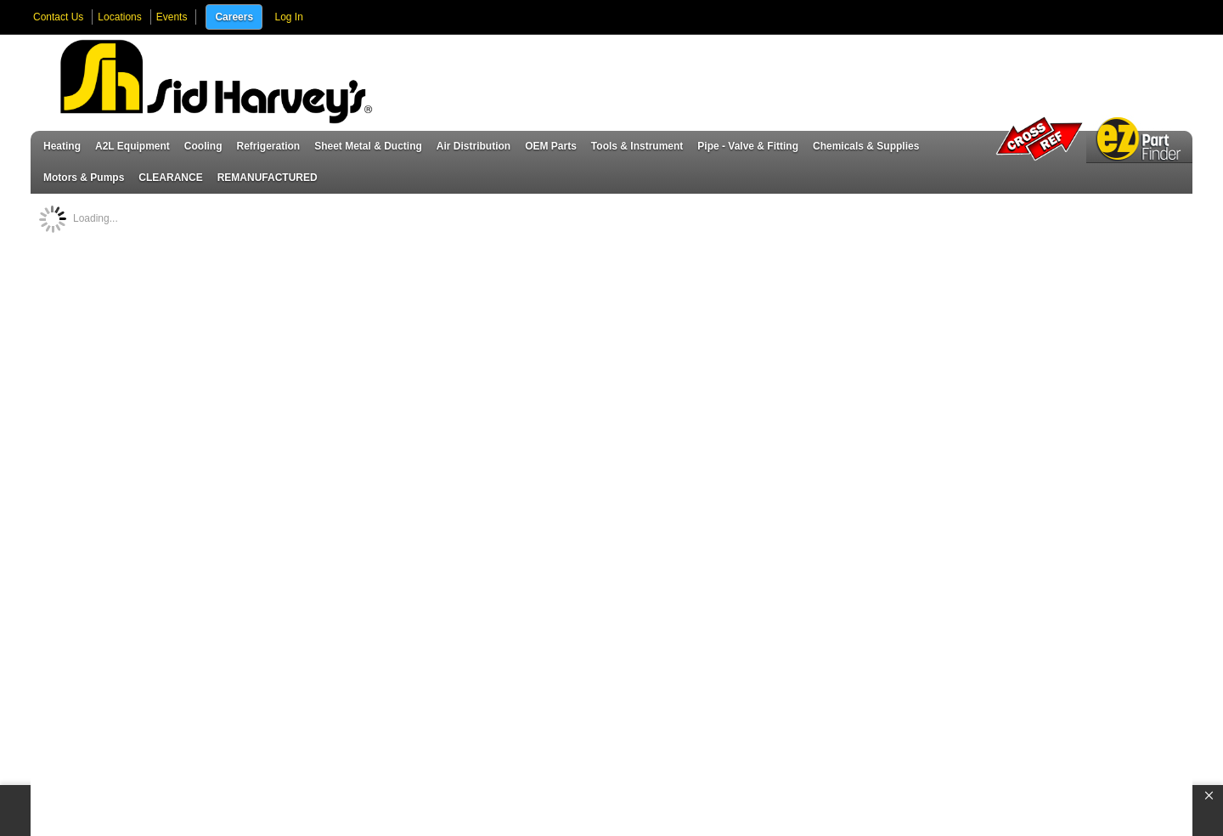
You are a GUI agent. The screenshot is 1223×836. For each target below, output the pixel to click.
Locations (119, 17)
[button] (1209, 796)
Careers (234, 17)
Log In (288, 17)
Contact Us (58, 17)
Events (172, 17)
